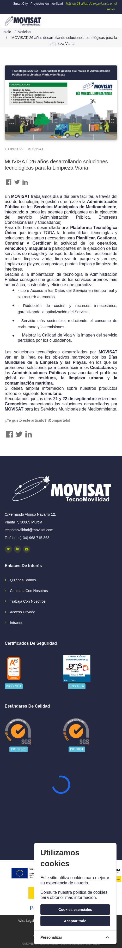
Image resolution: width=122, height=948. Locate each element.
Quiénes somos (23, 580)
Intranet (16, 623)
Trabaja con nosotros (27, 601)
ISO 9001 (76, 749)
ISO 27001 (13, 686)
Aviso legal (26, 921)
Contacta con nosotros (29, 591)
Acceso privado (22, 612)
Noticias (24, 32)
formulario (51, 393)
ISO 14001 (18, 749)
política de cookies (90, 892)
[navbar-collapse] (107, 19)
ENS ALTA (77, 686)
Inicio (7, 32)
